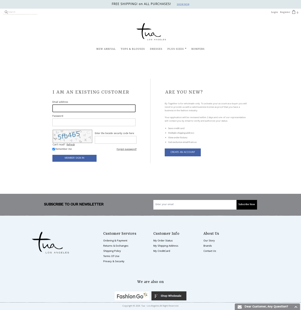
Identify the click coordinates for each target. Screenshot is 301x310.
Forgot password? (127, 150)
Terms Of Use (111, 256)
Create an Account (182, 152)
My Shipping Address (165, 246)
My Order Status (163, 241)
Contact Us (209, 251)
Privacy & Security (113, 261)
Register (285, 12)
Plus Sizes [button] (175, 49)
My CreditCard (161, 251)
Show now (183, 4)
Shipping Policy (112, 251)
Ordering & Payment (115, 241)
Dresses (156, 49)
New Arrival (106, 49)
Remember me (63, 149)
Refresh (71, 145)
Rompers (198, 49)
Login (274, 12)
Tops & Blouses (133, 49)
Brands (207, 246)
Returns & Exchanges (115, 246)
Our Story (209, 241)
